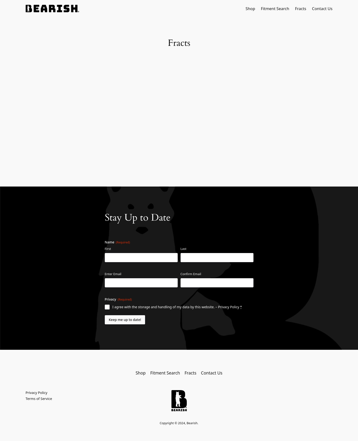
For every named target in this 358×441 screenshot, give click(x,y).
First (108, 249)
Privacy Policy (228, 307)
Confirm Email (191, 274)
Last (184, 249)
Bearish (192, 423)
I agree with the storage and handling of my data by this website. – (177, 307)
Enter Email (113, 274)
